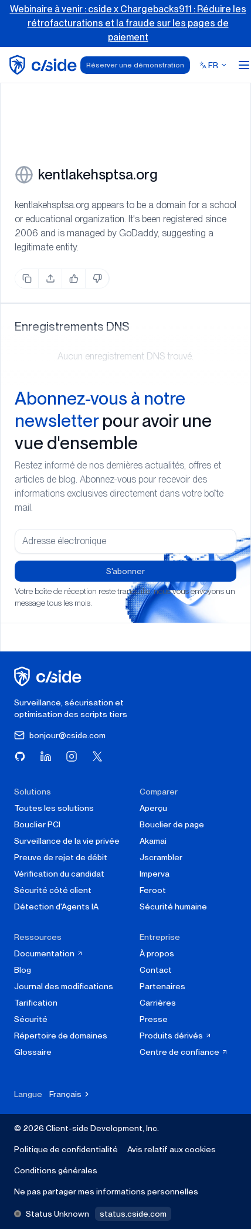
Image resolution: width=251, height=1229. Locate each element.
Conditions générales (55, 1170)
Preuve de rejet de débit (60, 857)
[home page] (44, 65)
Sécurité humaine (173, 906)
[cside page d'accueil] (49, 676)
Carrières (158, 1002)
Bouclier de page (172, 824)
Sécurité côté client (52, 890)
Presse (154, 1019)
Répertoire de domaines (60, 1035)
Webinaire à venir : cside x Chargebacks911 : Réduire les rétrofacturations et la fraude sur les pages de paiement (128, 23)
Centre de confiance (184, 1052)
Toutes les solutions (54, 808)
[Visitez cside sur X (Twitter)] (97, 756)
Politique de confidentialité (66, 1149)
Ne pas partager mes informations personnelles (106, 1191)
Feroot (153, 890)
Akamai (153, 841)
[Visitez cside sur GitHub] (20, 756)
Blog (22, 970)
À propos (157, 953)
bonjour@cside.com (60, 735)
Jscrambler (161, 857)
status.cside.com (133, 1213)
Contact (156, 970)
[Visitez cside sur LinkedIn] (46, 756)
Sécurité (31, 1019)
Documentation (48, 953)
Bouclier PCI (37, 824)
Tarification (35, 1002)
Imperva (154, 873)
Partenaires (162, 986)
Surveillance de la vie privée (67, 841)
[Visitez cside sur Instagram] (71, 756)
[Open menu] (244, 65)
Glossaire (33, 1052)
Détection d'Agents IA (56, 906)
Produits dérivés (176, 1035)
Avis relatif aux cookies (171, 1149)
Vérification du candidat (59, 873)
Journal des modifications (63, 986)
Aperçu (153, 808)
